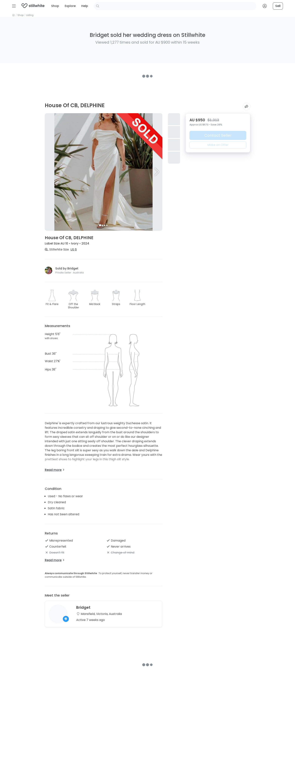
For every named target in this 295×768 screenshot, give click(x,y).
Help (84, 6)
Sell (278, 6)
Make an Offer (218, 145)
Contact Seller (218, 135)
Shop (55, 6)
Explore (70, 6)
